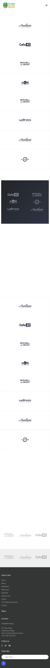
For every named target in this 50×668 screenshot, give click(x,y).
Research (4, 593)
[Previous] (21, 270)
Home (3, 580)
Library (3, 599)
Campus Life (5, 596)
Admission (5, 590)
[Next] (28, 270)
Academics (5, 586)
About (3, 583)
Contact (4, 605)
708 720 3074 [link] (10, 636)
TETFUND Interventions (9, 602)
